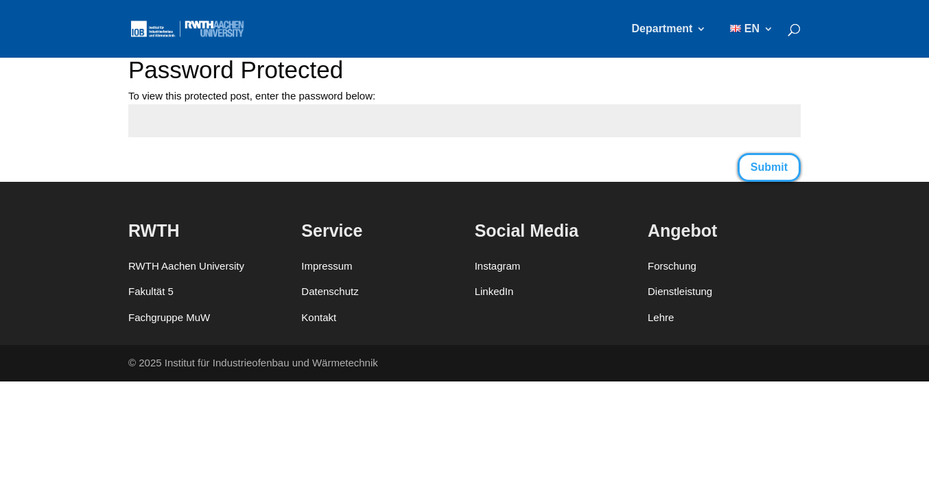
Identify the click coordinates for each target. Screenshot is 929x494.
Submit (769, 167)
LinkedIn (494, 291)
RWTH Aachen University (186, 266)
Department (662, 29)
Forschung (672, 266)
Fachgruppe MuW (169, 317)
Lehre (661, 317)
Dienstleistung (680, 291)
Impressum (326, 266)
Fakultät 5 (151, 291)
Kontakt (318, 317)
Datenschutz (329, 291)
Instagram (498, 266)
